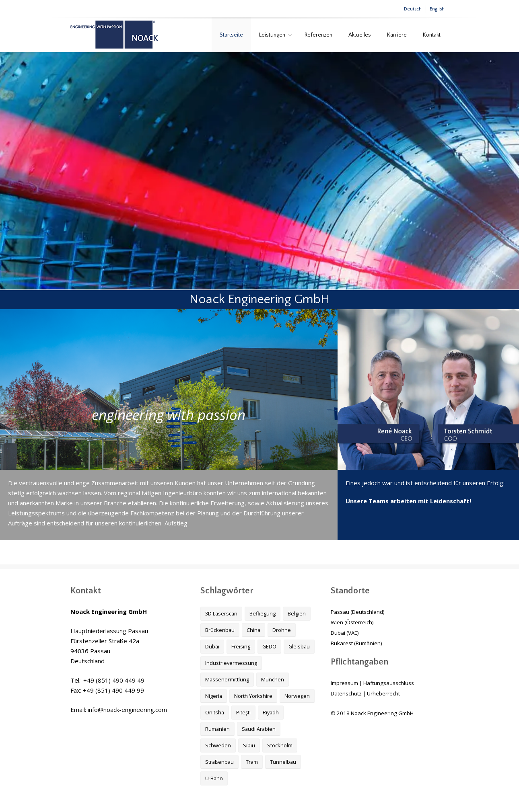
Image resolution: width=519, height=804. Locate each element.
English (437, 9)
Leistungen (272, 35)
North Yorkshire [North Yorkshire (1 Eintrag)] (253, 695)
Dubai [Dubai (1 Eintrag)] (212, 646)
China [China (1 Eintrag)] (253, 630)
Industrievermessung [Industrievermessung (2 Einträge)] (231, 663)
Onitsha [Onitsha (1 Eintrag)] (214, 712)
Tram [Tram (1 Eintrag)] (252, 761)
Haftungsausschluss (388, 683)
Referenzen (318, 35)
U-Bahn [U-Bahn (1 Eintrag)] (214, 778)
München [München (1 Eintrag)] (272, 679)
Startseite (231, 35)
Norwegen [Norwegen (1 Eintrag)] (297, 695)
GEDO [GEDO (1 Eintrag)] (269, 646)
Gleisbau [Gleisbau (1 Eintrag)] (299, 646)
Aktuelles (359, 35)
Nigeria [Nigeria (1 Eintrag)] (213, 695)
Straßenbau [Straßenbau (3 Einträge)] (219, 761)
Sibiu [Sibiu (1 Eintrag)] (249, 745)
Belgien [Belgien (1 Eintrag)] (297, 613)
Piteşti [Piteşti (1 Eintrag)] (243, 712)
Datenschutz (346, 693)
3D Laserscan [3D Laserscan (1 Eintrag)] (221, 613)
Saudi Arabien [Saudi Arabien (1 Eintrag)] (259, 728)
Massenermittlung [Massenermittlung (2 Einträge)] (227, 679)
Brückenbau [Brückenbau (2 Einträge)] (220, 630)
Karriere (397, 35)
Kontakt (432, 35)
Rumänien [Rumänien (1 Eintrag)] (217, 728)
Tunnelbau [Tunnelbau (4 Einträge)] (283, 761)
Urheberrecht (383, 693)
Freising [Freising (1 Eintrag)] (240, 646)
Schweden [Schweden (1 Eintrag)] (218, 745)
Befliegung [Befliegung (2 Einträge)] (262, 613)
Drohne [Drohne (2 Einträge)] (281, 630)
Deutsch (413, 9)
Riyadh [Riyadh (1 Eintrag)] (271, 712)
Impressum (344, 683)
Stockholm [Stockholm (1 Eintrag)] (279, 745)
